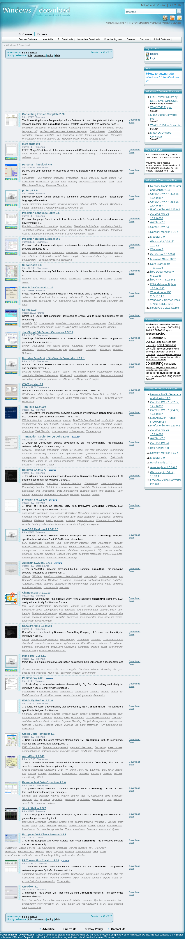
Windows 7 (69, 153)
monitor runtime (52, 420)
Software (25, 34)
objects (75, 795)
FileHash (39, 520)
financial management (55, 747)
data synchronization (71, 453)
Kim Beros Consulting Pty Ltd (47, 397)
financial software (91, 877)
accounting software (45, 453)
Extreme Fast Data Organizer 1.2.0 (44, 782)
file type (117, 669)
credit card (86, 751)
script (25, 204)
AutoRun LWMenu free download (63, 576)
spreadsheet (109, 713)
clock (119, 181)
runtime (45, 427)
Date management (67, 490)
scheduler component (68, 323)
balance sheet (41, 721)
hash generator (55, 520)
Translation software (33, 230)
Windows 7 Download (18, 45)
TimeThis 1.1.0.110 (34, 406)
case (100, 617)
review (114, 691)
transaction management (67, 457)
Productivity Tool (76, 427)
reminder (65, 751)
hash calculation (86, 516)
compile (32, 252)
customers (11, 847)
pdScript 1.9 (30, 190)
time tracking (58, 427)
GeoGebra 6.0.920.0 (162, 254)
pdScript (103, 204)
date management (111, 483)
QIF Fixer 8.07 (31, 886)
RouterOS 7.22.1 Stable (164, 307)
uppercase (28, 620)
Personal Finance (43, 724)
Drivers (42, 34)
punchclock (28, 177)
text (24, 606)
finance (75, 751)
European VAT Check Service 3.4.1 (44, 834)
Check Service (27, 847)
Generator (77, 345)
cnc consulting (161, 370)
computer (27, 799)
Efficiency (105, 349)
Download (134, 119)
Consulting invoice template (85, 127)
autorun (67, 580)
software (26, 157)
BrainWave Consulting (56, 494)
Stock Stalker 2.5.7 (34, 808)
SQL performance (32, 542)
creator (105, 691)
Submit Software (162, 39)
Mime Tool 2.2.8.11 (34, 655)
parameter (83, 646)
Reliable (40, 851)
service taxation (78, 847)
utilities (96, 494)
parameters (83, 639)
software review (31, 371)
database (62, 847)
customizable (46, 323)
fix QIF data (106, 903)
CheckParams (89, 643)
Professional (29, 138)
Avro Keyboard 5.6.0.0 (163, 467)
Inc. (39, 829)
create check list (72, 695)
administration (83, 851)
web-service (68, 855)
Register (154, 53)
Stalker (92, 825)
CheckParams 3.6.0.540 (37, 625)
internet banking (31, 717)
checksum (42, 513)
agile (107, 795)
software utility (108, 609)
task (24, 252)
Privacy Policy (94, 929)
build (58, 256)
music (36, 157)
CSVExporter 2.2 (32, 384)
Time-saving (91, 483)
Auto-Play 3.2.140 (33, 756)
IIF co (48, 461)
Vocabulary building (111, 226)
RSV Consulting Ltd (111, 724)
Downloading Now (113, 39)
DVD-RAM (108, 769)
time (63, 181)
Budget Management (94, 721)
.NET (42, 825)
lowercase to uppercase (93, 613)
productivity (49, 204)
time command (60, 431)
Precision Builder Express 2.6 (41, 238)
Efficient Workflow (32, 420)
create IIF (117, 877)
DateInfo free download (59, 487)
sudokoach (75, 278)
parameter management (35, 646)
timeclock (94, 177)
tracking (72, 181)
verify (49, 851)
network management (94, 323)
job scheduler (98, 327)
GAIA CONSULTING (66, 327)
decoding (106, 669)
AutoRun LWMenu (32, 583)
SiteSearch (28, 349)
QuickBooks (28, 691)
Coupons (144, 39)
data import (42, 877)
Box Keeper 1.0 (159, 447)
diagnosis (27, 554)
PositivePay (81, 691)
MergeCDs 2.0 (31, 143)
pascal (25, 207)
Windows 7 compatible (109, 520)
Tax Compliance (46, 847)
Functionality (76, 349)
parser (25, 639)
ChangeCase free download (59, 609)
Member (81, 855)
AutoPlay (96, 773)
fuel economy (59, 297)
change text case (82, 606)
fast (83, 795)
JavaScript (38, 345)
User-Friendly (115, 131)
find (36, 799)
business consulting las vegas (163, 326)
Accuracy (101, 847)
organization (83, 799)
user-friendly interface (76, 542)
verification (27, 855)
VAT (91, 847)
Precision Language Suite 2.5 (41, 212)
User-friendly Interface (98, 717)
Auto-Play (82, 769)
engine (65, 795)
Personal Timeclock (57, 185)
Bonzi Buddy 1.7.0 (161, 462)
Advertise (48, 929)
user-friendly (47, 327)
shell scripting (67, 639)
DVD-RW (63, 769)
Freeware (92, 829)
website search (51, 371)
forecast (66, 713)
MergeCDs (36, 153)
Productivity (72, 177)
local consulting (158, 359)
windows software (46, 803)
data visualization (101, 542)
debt (120, 713)
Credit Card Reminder (106, 751)
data (109, 799)
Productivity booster (33, 487)
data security (57, 513)
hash (69, 524)
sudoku (118, 278)
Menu (73, 769)
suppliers (59, 851)
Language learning (53, 233)
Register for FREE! (164, 170)
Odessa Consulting (67, 554)
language (36, 233)
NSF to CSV (96, 397)
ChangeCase (61, 606)
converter (27, 450)
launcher (64, 587)
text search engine (58, 345)
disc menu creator (78, 583)
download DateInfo (33, 483)
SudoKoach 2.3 (32, 265)
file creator (99, 695)
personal (70, 799)
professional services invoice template (63, 131)
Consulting (116, 135)
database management (81, 550)
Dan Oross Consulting (34, 821)
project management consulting (156, 337)
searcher (91, 345)
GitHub (26, 576)
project (55, 181)
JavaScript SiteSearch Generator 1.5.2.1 (47, 332)
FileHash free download (35, 516)
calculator (117, 297)
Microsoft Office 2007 (163, 259)
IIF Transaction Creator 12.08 (40, 860)
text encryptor (69, 669)
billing (104, 177)
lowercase (72, 617)
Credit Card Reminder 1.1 (38, 733)
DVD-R (32, 773)
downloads (40, 55)
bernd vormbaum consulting (158, 324)
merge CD (95, 153)
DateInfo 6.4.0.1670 (34, 469)
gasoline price (29, 300)
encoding (41, 672)
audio (25, 153)
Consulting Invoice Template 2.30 (43, 114)
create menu (96, 583)
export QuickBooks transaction (38, 881)
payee (71, 903)
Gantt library (115, 323)
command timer (30, 427)
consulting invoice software (163, 328)
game (43, 278)
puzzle (63, 278)
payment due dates (81, 747)
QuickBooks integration (99, 453)
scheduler (84, 327)
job (35, 323)
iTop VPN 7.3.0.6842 (162, 279)
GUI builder (46, 256)
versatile (60, 617)
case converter (88, 617)
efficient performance (53, 524)
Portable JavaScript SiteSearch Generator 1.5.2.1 (53, 358)
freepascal (116, 230)
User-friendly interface (86, 226)
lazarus (26, 233)
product (84, 252)
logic (35, 278)
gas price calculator (107, 300)
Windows (52, 825)
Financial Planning (32, 713)
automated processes (34, 874)
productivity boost (32, 609)
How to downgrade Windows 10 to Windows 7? (162, 77)
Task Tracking (42, 431)
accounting (95, 713)
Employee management (92, 181)
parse (59, 643)
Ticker (68, 829)
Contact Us (118, 929)
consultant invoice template (38, 135)
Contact (161, 5)
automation (37, 207)
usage (112, 177)
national (69, 851)
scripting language (68, 204)
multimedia (54, 773)
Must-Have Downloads (88, 39)
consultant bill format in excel (39, 127)
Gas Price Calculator (83, 300)
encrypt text (38, 669)
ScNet (25, 327)
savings (105, 297)
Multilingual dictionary (97, 230)
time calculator (107, 490)
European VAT (26, 851)
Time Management (82, 424)
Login (153, 58)
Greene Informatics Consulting (39, 769)
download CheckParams (52, 650)
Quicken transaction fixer (108, 900)
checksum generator (111, 513)
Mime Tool (53, 672)
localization (66, 226)
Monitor (59, 829)
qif (76, 724)
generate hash (85, 520)
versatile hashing (31, 524)
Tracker (112, 821)
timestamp (37, 494)
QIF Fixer (61, 903)
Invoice (63, 127)
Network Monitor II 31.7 (164, 231)
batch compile (71, 256)
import (58, 724)
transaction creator (58, 874)
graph (75, 713)
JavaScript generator (110, 345)
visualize (55, 721)
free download (42, 297)
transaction (35, 900)
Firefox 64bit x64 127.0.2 (165, 209)
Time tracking (44, 177)
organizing (57, 799)
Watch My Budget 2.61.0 (37, 700)
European (10, 851)
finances (26, 724)
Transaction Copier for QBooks (94, 461)
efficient (84, 204)
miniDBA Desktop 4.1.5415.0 (40, 529)
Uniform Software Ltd (48, 138)
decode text (28, 672)
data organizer (41, 795)
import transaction (64, 461)
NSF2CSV (85, 394)
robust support (102, 546)
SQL (59, 542)
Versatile (85, 494)
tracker (67, 420)
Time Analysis (93, 431)
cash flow (46, 717)
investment (28, 728)
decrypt (26, 669)
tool (120, 153)
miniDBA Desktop (112, 554)
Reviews (131, 39)
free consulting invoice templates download (82, 135)
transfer (44, 457)
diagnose (50, 554)
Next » (33, 52)
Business (53, 821)
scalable (112, 327)
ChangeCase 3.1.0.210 (36, 592)
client (111, 181)
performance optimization (44, 639)
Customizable (97, 131)
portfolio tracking (84, 821)
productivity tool (43, 620)
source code (76, 230)
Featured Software (28, 39)
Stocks (63, 821)
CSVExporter (29, 394)
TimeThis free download (86, 420)
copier (39, 461)
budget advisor (52, 713)
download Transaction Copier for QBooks (58, 450)
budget (83, 713)
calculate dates (88, 490)
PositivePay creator (50, 695)
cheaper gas (92, 297)
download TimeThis (111, 424)
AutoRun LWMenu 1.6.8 (37, 562)
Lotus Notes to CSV (104, 394)
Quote (115, 829)
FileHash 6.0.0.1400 (34, 499)
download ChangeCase (109, 606)
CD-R (40, 777)
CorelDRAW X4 (159, 226)
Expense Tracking (71, 721)
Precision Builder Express (97, 256)
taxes (84, 177)
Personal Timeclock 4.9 (37, 164)
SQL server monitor (110, 550)
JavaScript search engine (52, 349)
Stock (34, 825)
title (30, 55)
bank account (115, 721)
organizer (117, 795)
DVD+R (118, 773)
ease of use (115, 747)
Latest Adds (47, 39)
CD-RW (42, 773)
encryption (93, 524)
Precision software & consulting (61, 207)
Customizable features (104, 487)
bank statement (89, 724)
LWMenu (37, 576)
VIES (95, 851)
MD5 (53, 516)
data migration (46, 394)
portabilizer (61, 583)
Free (70, 821)
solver (25, 282)
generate (87, 695)
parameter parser (44, 643)
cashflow (27, 721)
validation (96, 639)
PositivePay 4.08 (32, 678)
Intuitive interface (71, 483)
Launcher (95, 769)
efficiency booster (96, 457)
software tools (76, 431)
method (55, 795)
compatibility (29, 903)
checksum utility (66, 516)
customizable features (52, 550)
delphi (93, 204)
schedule (27, 323)
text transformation (87, 609)
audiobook (82, 153)
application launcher (99, 580)
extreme (118, 799)
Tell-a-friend (148, 5)
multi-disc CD (109, 153)
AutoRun (117, 580)
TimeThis (65, 424)
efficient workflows (60, 877)
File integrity (104, 516)
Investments (28, 829)
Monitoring (48, 829)
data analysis (59, 546)
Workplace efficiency (33, 185)
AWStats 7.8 (157, 222)
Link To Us (175, 5)
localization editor (56, 230)
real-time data (114, 825)
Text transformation (40, 606)
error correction (45, 903)
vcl (81, 207)
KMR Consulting (52, 153)
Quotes (101, 825)
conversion (53, 669)
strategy (26, 278)
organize (45, 799)
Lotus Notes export (76, 397)
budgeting (117, 717)
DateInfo (85, 487)
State (103, 851)
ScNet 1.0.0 (29, 309)
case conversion (113, 617)
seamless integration (90, 554)
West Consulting (44, 855)
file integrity (79, 524)
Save (131, 122)
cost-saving (45, 300)
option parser (71, 643)
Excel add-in (63, 881)
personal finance (31, 751)
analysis (49, 542)
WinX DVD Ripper (161, 107)
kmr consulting (153, 376)
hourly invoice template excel (89, 138)
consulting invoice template (163, 372)
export (59, 394)
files (33, 803)
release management (101, 252)
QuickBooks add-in (47, 691)
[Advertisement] (35, 85)
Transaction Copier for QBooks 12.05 (45, 436)
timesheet (59, 177)
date (57, 55)
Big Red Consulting (96, 450)
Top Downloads (65, 39)
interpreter (35, 204)
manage (68, 724)
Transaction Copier (44, 464)
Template (67, 138)
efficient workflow (68, 613)
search (25, 345)
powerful (107, 773)
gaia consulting (156, 357)
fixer (24, 900)
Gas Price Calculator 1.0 (37, 287)
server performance (80, 546)
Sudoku (108, 278)
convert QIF (34, 907)
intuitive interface (82, 900)
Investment (104, 829)
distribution (72, 252)
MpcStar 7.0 (157, 236)
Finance (62, 825)
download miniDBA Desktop (62, 557)
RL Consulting (95, 795)
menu (108, 583)
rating (50, 55)
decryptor (66, 672)
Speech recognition (75, 233)
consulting (154, 363)
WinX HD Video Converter (166, 125)
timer (97, 424)
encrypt (76, 672)
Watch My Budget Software (69, 717)
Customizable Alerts (98, 427)
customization (69, 773)
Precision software (89, 669)
